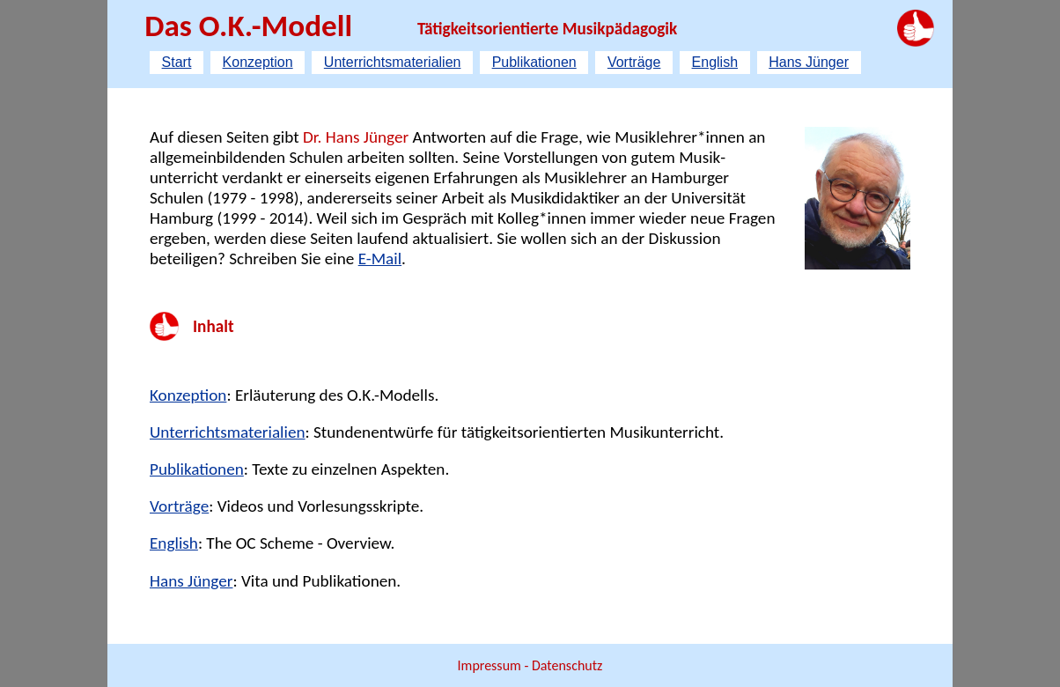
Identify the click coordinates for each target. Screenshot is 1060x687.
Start (177, 62)
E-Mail (379, 258)
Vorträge (633, 62)
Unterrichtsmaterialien (392, 62)
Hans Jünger (809, 62)
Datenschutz (567, 665)
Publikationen (534, 62)
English (715, 62)
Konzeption (258, 62)
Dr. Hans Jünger (356, 137)
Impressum (491, 665)
